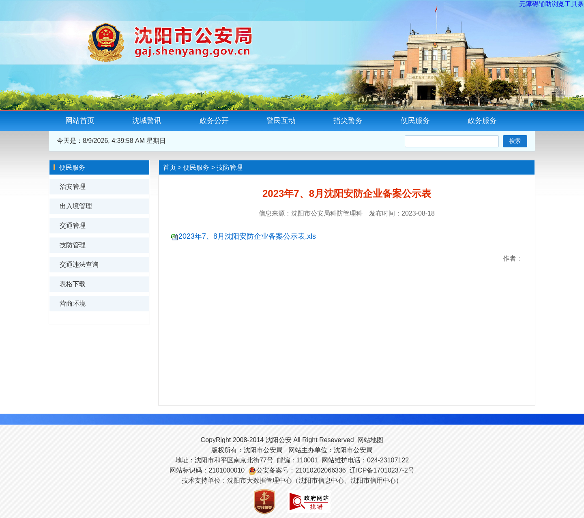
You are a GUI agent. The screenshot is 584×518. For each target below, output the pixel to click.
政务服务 (482, 121)
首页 (169, 167)
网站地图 (370, 439)
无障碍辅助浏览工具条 (551, 3)
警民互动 (281, 121)
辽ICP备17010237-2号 (382, 470)
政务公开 (214, 121)
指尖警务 (348, 121)
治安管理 (73, 186)
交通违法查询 (79, 264)
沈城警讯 (146, 121)
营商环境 (73, 303)
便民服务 (415, 121)
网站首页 (79, 121)
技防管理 (73, 245)
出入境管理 (76, 206)
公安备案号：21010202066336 (301, 470)
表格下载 (73, 284)
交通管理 (73, 225)
